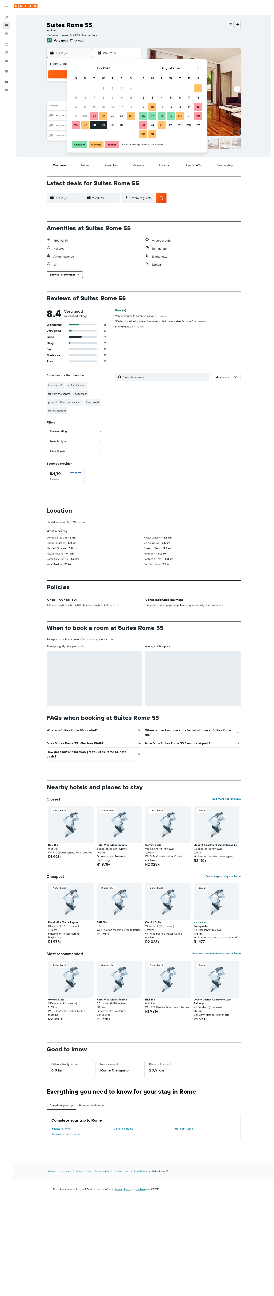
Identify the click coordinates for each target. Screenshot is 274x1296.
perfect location (76, 385)
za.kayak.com (53, 1171)
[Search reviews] (165, 377)
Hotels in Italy (102, 1171)
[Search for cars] (6, 33)
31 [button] (121, 125)
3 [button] (122, 88)
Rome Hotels (140, 1171)
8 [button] (103, 97)
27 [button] (85, 125)
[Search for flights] (6, 17)
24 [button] (121, 116)
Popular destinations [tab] (92, 1105)
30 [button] (112, 125)
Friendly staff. (129, 326)
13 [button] (85, 107)
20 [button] (85, 116)
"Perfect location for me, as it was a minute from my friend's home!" (160, 321)
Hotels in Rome (184, 1128)
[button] (6, 6)
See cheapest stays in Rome (223, 876)
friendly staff (55, 385)
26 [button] (76, 125)
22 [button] (103, 116)
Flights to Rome (61, 1128)
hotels (118, 1189)
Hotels (68, 1171)
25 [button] (130, 116)
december (81, 394)
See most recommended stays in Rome (216, 953)
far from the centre (59, 394)
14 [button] (94, 107)
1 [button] (103, 88)
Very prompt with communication (140, 316)
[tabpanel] (143, 1127)
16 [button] (112, 107)
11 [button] (131, 97)
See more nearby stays (226, 799)
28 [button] (94, 125)
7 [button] (94, 97)
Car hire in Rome (123, 1128)
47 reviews (76, 40)
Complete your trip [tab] (61, 1105)
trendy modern (57, 410)
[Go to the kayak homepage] (25, 6)
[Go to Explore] (6, 44)
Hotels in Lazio (121, 1171)
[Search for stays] (6, 25)
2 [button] (112, 88)
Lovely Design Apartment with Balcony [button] (212, 1001)
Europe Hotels (83, 1171)
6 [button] (85, 97)
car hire (140, 1189)
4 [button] (131, 88)
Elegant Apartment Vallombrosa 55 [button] (215, 845)
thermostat (92, 402)
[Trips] (6, 71)
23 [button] (112, 116)
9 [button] (112, 97)
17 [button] (121, 107)
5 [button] (76, 97)
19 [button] (76, 116)
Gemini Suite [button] (153, 845)
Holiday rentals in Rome (66, 1134)
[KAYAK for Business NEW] (6, 60)
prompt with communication (64, 402)
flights (127, 1189)
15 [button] (103, 107)
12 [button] (76, 107)
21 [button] (94, 116)
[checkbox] (66, 476)
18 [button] (130, 107)
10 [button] (121, 97)
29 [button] (103, 125)
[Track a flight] (6, 52)
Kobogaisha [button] (201, 926)
